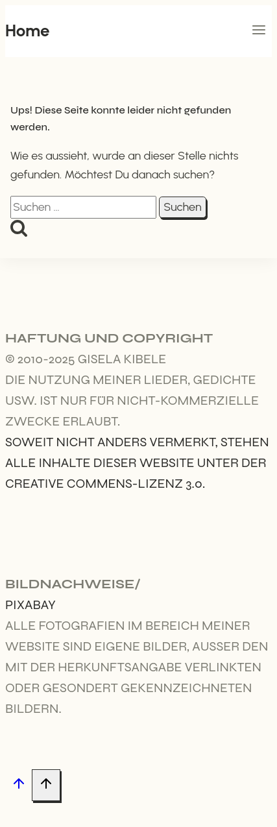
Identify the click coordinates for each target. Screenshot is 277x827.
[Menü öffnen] (258, 31)
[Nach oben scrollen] (18, 786)
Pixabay (30, 605)
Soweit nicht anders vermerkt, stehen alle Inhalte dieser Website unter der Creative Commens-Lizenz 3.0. (137, 463)
